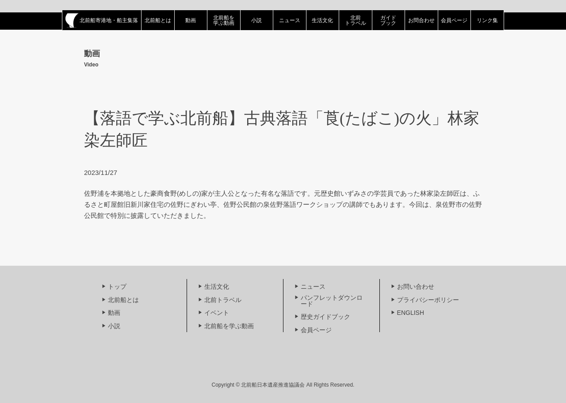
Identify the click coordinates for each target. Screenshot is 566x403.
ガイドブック (388, 20)
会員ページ (454, 20)
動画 (190, 20)
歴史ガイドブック (325, 317)
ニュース (289, 20)
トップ (117, 286)
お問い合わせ (415, 286)
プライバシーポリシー (428, 300)
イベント (216, 313)
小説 (256, 20)
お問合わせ (421, 20)
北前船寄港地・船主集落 (101, 20)
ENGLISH (410, 313)
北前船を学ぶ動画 (223, 20)
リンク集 (487, 20)
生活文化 (322, 20)
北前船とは (158, 20)
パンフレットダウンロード (332, 300)
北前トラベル (355, 20)
